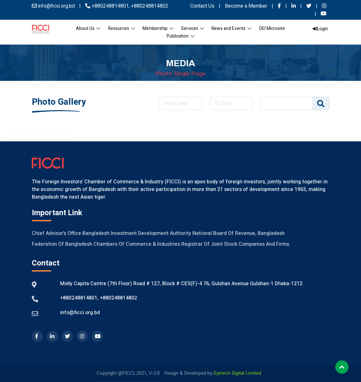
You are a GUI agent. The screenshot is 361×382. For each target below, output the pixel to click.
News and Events (231, 28)
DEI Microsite (272, 28)
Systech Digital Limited (237, 373)
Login (320, 28)
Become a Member (246, 6)
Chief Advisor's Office (56, 233)
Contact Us (202, 6)
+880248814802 (149, 6)
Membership (157, 28)
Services (192, 28)
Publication (180, 36)
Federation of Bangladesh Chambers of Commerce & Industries (106, 244)
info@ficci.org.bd (80, 312)
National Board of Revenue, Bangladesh (238, 233)
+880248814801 (110, 6)
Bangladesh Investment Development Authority (136, 233)
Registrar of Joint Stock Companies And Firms (235, 244)
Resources (121, 28)
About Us (88, 28)
